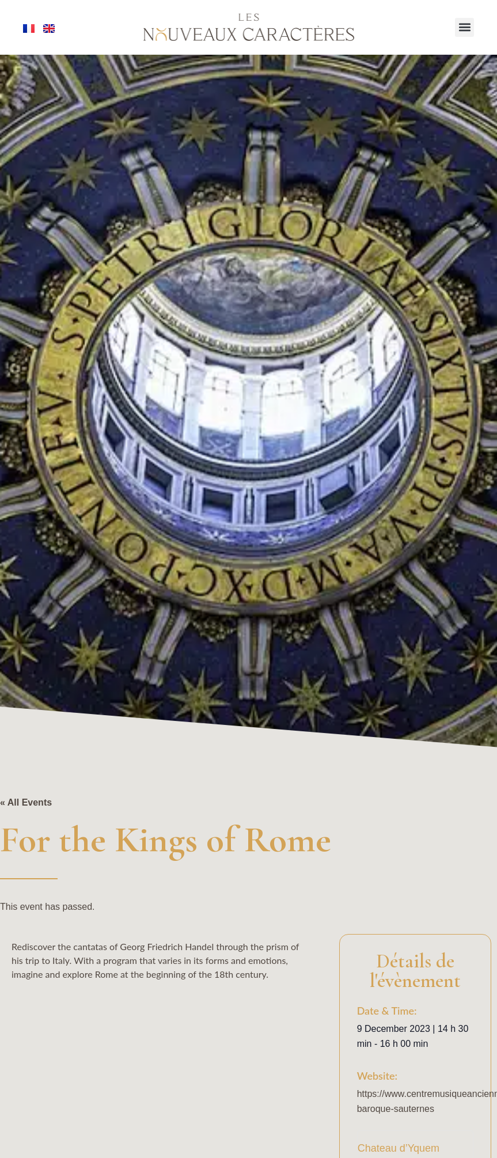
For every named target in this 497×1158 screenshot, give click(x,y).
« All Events (26, 802)
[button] (464, 27)
